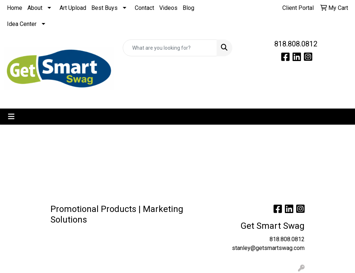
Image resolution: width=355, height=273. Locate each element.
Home (14, 7)
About (34, 7)
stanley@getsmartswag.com (268, 247)
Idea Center (22, 23)
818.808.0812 (295, 43)
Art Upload (73, 7)
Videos (168, 7)
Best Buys (104, 7)
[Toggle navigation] (11, 116)
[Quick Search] (170, 47)
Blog (188, 7)
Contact (144, 7)
